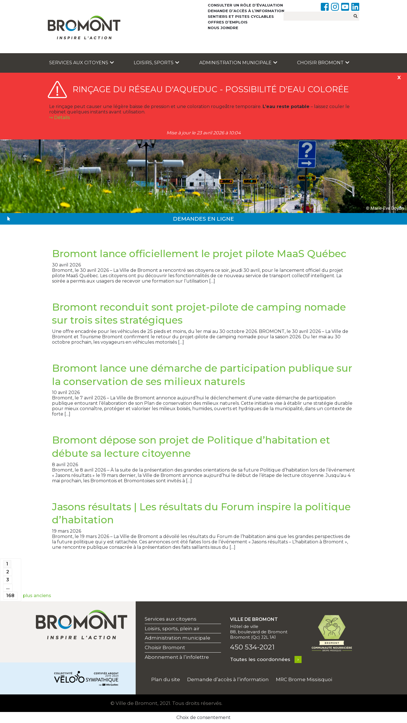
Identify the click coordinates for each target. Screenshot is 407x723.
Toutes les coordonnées (260, 659)
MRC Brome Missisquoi (304, 679)
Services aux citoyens (81, 62)
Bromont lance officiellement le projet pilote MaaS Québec (199, 254)
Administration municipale (238, 62)
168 (10, 595)
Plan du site (165, 679)
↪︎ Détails (59, 117)
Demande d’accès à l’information (246, 10)
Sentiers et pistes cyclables (241, 16)
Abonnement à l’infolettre (177, 657)
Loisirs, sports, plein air (172, 628)
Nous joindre (223, 27)
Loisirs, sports (156, 62)
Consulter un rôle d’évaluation (245, 5)
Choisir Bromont (323, 62)
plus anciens (37, 595)
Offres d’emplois (228, 22)
